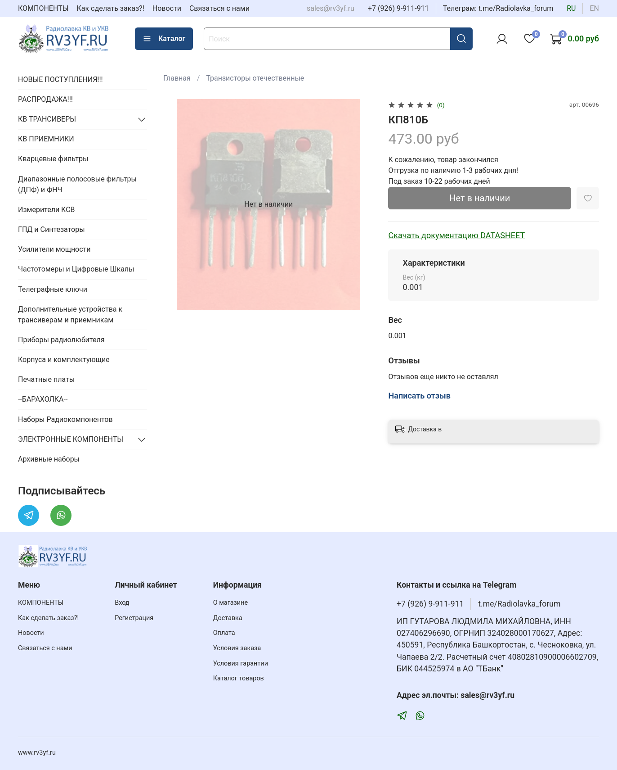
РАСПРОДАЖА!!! (45, 99)
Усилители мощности (54, 249)
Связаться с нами (219, 8)
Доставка (227, 618)
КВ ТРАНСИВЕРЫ (47, 119)
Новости (166, 8)
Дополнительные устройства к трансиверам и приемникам (70, 314)
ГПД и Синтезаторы (51, 229)
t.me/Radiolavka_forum (519, 603)
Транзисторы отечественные (255, 78)
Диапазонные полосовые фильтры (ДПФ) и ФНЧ (77, 184)
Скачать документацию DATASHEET (456, 235)
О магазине (230, 603)
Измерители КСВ (46, 209)
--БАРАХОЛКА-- (42, 399)
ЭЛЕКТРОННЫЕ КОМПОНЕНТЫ (70, 439)
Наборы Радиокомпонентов (65, 419)
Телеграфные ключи (52, 289)
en (594, 8)
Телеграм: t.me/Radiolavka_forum (498, 8)
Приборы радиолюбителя (61, 339)
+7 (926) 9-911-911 (398, 8)
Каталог (164, 38)
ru (571, 8)
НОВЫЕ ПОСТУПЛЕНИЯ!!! (60, 79)
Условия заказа (237, 648)
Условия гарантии (240, 663)
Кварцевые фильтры (53, 158)
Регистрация (134, 618)
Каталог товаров (238, 678)
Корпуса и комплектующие (64, 359)
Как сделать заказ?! (110, 8)
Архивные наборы (49, 459)
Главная (177, 78)
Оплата (224, 633)
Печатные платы (46, 379)
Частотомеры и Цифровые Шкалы (76, 269)
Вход (122, 603)
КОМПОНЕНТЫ (43, 8)
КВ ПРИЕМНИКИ (46, 139)
